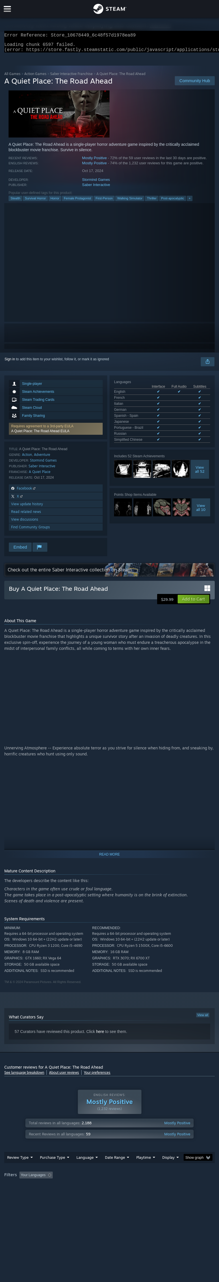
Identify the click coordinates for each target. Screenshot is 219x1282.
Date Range (115, 1168)
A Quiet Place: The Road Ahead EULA (40, 434)
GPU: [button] (68, 1194)
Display (168, 1168)
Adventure (42, 458)
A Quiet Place (39, 475)
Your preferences (97, 1076)
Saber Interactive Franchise (71, 77)
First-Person (104, 201)
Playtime (143, 1168)
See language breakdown (24, 1076)
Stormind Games (96, 183)
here (100, 1035)
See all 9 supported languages (137, 426)
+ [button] (189, 201)
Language (85, 1168)
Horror (54, 201)
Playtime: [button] (135, 1186)
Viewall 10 (201, 492)
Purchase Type (52, 1168)
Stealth (15, 201)
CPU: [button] (49, 1194)
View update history (27, 507)
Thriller (152, 201)
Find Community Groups (30, 530)
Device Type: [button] (93, 1194)
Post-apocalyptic (172, 201)
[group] (109, 1190)
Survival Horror (35, 201)
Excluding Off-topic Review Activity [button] (90, 1186)
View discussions (24, 523)
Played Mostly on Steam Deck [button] (175, 1186)
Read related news (26, 515)
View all (202, 1018)
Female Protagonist (77, 201)
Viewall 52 (199, 454)
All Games (12, 77)
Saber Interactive (96, 188)
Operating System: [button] (20, 1194)
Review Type (18, 1168)
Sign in (10, 363)
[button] (56, 432)
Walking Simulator (129, 201)
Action (27, 458)
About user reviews (64, 1076)
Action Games (35, 77)
